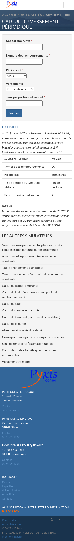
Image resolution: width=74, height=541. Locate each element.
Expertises (8, 486)
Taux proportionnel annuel (24, 97)
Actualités (8, 494)
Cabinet (7, 482)
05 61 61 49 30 (11, 410)
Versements (14, 83)
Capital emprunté (18, 40)
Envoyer (14, 113)
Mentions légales (12, 536)
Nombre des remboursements (27, 55)
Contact (7, 406)
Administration (11, 524)
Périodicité (14, 70)
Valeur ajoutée (11, 490)
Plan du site (9, 520)
